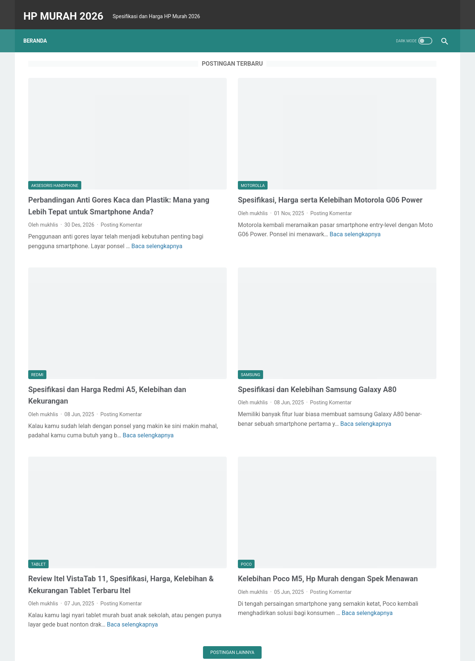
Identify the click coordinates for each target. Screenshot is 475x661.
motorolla (189, 143)
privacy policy (221, 634)
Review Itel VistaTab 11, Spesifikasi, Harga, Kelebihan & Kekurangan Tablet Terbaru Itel (92, 506)
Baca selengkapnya (94, 224)
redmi (37, 317)
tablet (38, 480)
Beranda (40, 29)
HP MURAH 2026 (68, 9)
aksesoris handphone (54, 143)
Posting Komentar (121, 194)
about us (281, 634)
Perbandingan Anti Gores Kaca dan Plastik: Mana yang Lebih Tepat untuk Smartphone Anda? (90, 169)
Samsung (186, 317)
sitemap (254, 634)
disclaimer (186, 634)
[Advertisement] (391, 100)
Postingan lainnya (169, 589)
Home (159, 634)
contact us (311, 634)
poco (182, 480)
